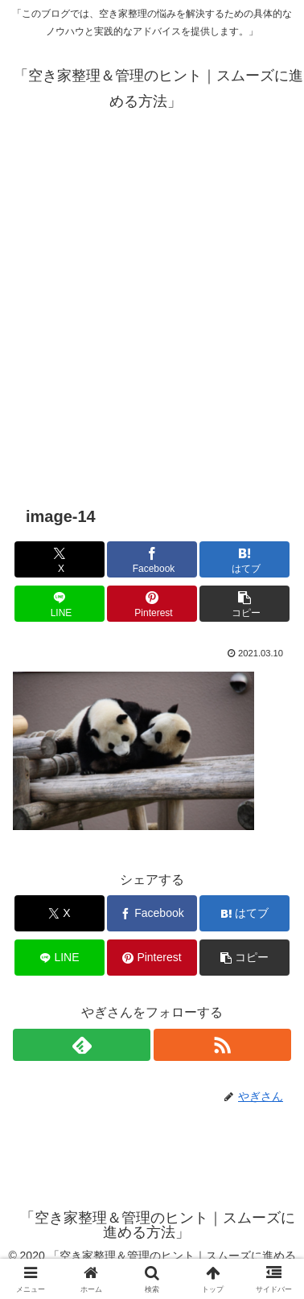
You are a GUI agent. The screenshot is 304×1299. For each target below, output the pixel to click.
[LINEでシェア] (59, 604)
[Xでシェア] (59, 559)
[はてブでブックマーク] (244, 559)
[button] (244, 604)
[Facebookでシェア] (152, 559)
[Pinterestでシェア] (152, 604)
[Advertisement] (152, 310)
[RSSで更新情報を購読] (222, 1045)
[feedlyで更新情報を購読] (81, 1045)
